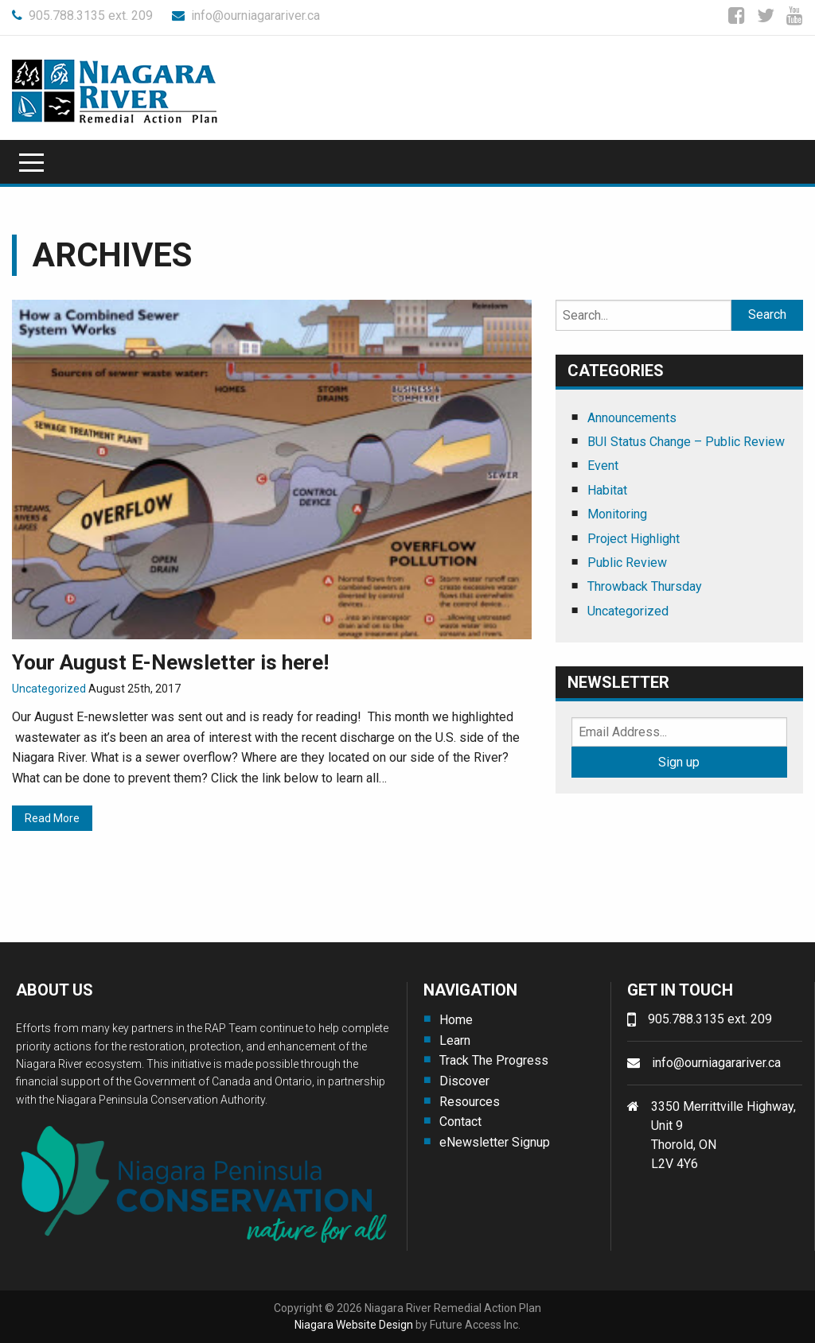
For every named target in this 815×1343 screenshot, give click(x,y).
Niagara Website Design (353, 1324)
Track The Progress (493, 1060)
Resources (469, 1101)
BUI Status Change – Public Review (686, 441)
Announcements (632, 417)
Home (456, 1019)
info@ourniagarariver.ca (246, 15)
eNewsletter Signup (494, 1142)
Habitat (607, 490)
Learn (454, 1040)
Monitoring (617, 514)
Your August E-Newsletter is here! (170, 662)
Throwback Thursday (644, 586)
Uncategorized (49, 688)
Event (602, 465)
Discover (464, 1081)
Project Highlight (633, 538)
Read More (52, 818)
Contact (460, 1121)
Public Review (627, 562)
